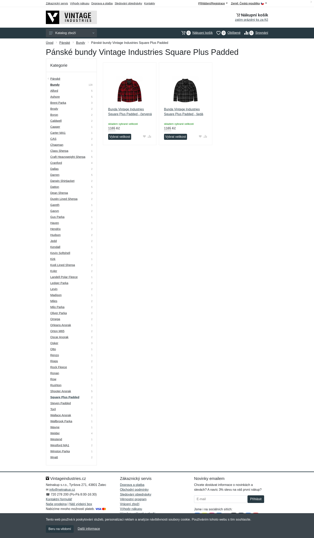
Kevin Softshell (60, 253)
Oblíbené (227, 33)
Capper (55, 126)
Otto (53, 349)
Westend (56, 439)
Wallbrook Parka (61, 421)
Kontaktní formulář (59, 499)
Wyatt (54, 457)
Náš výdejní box (80, 504)
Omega (55, 319)
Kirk (52, 259)
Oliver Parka (58, 313)
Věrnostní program (133, 499)
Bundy (80, 42)
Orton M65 (57, 331)
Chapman (56, 144)
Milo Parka (57, 307)
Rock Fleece (58, 367)
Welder (55, 433)
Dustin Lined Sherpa (63, 198)
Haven (54, 223)
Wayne (54, 427)
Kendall (55, 247)
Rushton (55, 385)
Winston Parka (60, 451)
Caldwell (56, 120)
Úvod (49, 42)
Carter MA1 (58, 132)
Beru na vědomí (59, 529)
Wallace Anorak (60, 415)
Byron (54, 114)
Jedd (53, 241)
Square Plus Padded (64, 397)
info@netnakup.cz (62, 489)
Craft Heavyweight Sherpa (67, 156)
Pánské (64, 42)
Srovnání (254, 33)
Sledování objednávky (128, 3)
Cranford (56, 162)
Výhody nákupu (79, 3)
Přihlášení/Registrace (212, 3)
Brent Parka (58, 102)
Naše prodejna (56, 504)
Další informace (89, 528)
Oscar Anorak (59, 337)
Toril (53, 409)
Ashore (55, 96)
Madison (56, 295)
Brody (54, 108)
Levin (53, 289)
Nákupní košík (195, 33)
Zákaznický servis (57, 3)
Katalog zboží (71, 33)
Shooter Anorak (60, 391)
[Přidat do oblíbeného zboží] (144, 136)
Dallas (54, 168)
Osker (54, 343)
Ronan (54, 373)
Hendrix (55, 229)
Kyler (53, 271)
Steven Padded (60, 403)
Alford (54, 90)
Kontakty (149, 3)
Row (53, 379)
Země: (249, 3)
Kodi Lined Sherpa (62, 265)
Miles (53, 301)
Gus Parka (57, 217)
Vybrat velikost (119, 136)
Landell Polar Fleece (64, 277)
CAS (53, 138)
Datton (54, 186)
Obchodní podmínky (134, 489)
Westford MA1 (59, 445)
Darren (54, 174)
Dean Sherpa (59, 192)
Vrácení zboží (129, 504)
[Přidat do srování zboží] (149, 136)
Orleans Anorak (60, 325)
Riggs (54, 361)
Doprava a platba (102, 3)
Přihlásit (256, 499)
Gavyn (54, 211)
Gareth (54, 205)
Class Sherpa (59, 150)
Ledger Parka (59, 283)
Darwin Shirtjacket (62, 180)
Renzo (54, 355)
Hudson (55, 235)
